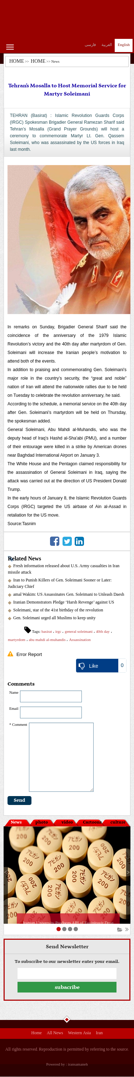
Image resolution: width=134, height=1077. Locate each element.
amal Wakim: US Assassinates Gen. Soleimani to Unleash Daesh (68, 594)
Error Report (29, 654)
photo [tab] (41, 822)
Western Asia (79, 1033)
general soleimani (79, 631)
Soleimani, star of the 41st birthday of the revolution (58, 609)
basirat (46, 631)
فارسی (90, 44)
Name (13, 692)
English (124, 44)
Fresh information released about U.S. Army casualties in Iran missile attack (63, 569)
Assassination (80, 639)
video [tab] (67, 822)
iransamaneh (78, 1064)
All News (55, 1033)
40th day (103, 631)
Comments (21, 684)
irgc (58, 631)
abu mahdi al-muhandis (47, 639)
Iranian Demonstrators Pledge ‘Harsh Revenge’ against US (63, 602)
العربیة (106, 44)
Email (13, 709)
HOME (16, 61)
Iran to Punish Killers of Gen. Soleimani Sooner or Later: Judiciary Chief (59, 583)
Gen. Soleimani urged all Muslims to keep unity (54, 617)
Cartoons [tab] (92, 822)
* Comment (18, 725)
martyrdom (16, 639)
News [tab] (16, 822)
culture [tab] (117, 822)
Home (36, 1033)
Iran (99, 1033)
